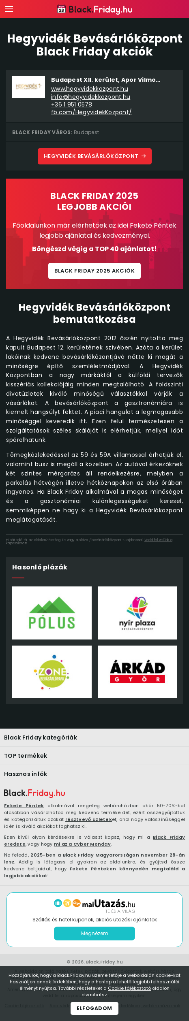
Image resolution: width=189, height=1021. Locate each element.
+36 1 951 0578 (71, 105)
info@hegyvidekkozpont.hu (90, 97)
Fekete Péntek (24, 805)
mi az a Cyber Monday (82, 844)
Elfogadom (94, 1008)
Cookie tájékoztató (129, 988)
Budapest (86, 132)
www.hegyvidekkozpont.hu (89, 89)
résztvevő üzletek (88, 819)
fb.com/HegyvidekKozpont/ (91, 112)
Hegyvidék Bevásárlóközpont (91, 156)
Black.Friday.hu (104, 962)
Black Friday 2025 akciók (94, 271)
